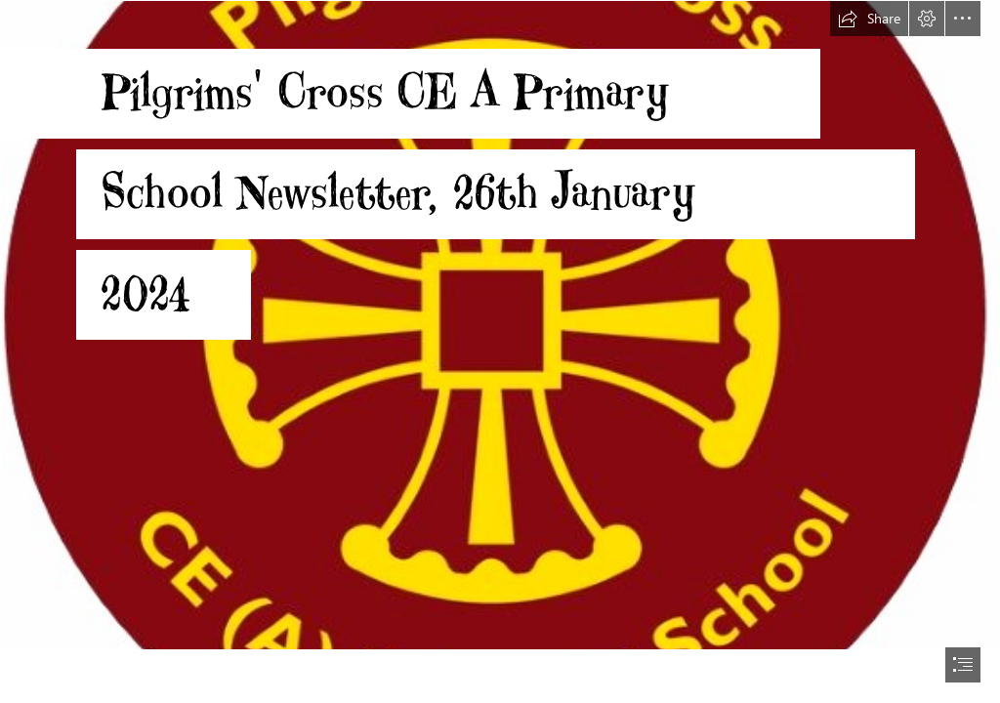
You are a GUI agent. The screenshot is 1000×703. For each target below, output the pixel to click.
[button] (869, 18)
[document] (500, 351)
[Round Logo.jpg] (500, 325)
